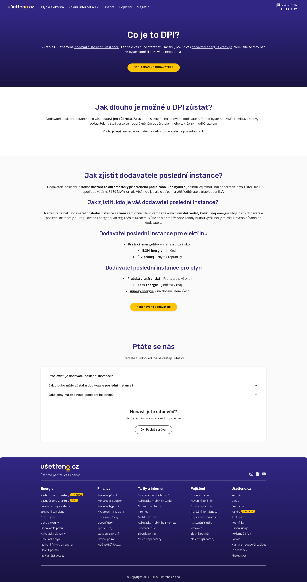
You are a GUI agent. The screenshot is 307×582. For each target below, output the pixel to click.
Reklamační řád (241, 533)
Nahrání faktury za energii (57, 544)
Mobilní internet (148, 517)
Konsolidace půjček (110, 500)
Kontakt (236, 495)
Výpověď (196, 528)
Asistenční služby (201, 522)
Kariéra (243, 511)
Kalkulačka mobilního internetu (157, 522)
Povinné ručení (200, 495)
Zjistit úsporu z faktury (62, 495)
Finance (109, 7)
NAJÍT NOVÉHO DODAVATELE (153, 67)
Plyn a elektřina (52, 7)
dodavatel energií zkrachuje (212, 47)
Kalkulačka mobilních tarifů (155, 500)
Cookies (236, 539)
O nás (235, 500)
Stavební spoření (108, 533)
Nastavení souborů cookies (248, 544)
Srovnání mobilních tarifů (153, 495)
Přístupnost (238, 555)
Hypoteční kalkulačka (111, 511)
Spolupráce (238, 517)
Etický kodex (239, 550)
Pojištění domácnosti (204, 511)
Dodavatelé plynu (52, 528)
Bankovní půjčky (108, 517)
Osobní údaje (239, 528)
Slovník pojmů (50, 550)
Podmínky (237, 522)
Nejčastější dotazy (52, 555)
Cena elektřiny (50, 522)
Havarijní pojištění (202, 500)
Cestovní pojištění (202, 506)
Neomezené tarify (149, 506)
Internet (143, 511)
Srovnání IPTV (146, 528)
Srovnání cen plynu (52, 511)
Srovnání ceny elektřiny (55, 506)
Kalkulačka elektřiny (53, 533)
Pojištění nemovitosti (204, 517)
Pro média (238, 506)
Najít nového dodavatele (153, 307)
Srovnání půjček (108, 495)
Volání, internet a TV (84, 7)
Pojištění (125, 7)
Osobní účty (105, 522)
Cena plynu (48, 517)
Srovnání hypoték (108, 506)
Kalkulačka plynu (51, 539)
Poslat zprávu (153, 430)
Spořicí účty (105, 528)
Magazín (143, 7)
